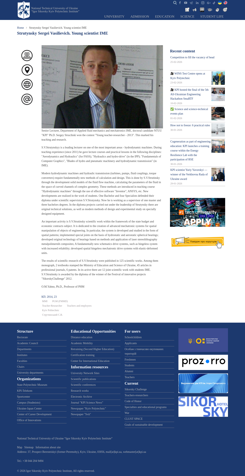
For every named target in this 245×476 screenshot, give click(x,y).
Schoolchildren (133, 337)
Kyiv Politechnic (50, 310)
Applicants (131, 343)
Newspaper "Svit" (81, 414)
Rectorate (22, 337)
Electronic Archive (81, 396)
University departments (30, 372)
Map (19, 447)
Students (129, 365)
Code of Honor (133, 401)
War (127, 412)
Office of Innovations (29, 420)
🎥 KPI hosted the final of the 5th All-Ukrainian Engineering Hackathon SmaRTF (189, 94)
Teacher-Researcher (52, 305)
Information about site (48, 447)
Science (187, 16)
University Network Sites (85, 373)
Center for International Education (90, 361)
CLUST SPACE (134, 418)
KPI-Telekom (24, 390)
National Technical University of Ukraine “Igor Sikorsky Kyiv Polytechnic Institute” (55, 10)
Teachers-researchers (136, 395)
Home (20, 27)
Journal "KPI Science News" (87, 402)
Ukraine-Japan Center (29, 408)
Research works (80, 390)
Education (165, 16)
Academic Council (27, 343)
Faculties (22, 361)
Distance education (81, 337)
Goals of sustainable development (144, 424)
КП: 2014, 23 (49, 296)
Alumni (129, 371)
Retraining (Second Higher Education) (92, 349)
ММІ (45, 301)
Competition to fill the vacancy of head (192, 57)
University (114, 16)
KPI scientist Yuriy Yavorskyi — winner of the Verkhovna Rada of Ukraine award (189, 174)
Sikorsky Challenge (136, 389)
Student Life (212, 16)
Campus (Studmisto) (28, 402)
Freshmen (130, 359)
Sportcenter (23, 396)
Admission (139, 16)
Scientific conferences (83, 384)
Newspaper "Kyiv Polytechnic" (88, 408)
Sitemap (29, 447)
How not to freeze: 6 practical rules (190, 125)
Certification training (82, 355)
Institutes (22, 355)
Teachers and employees (79, 305)
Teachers (130, 377)
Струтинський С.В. (52, 314)
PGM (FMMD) (60, 301)
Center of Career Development (34, 414)
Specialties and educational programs (146, 407)
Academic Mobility (82, 343)
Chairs (20, 366)
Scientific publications (83, 379)
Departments (24, 349)
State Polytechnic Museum (32, 384)
